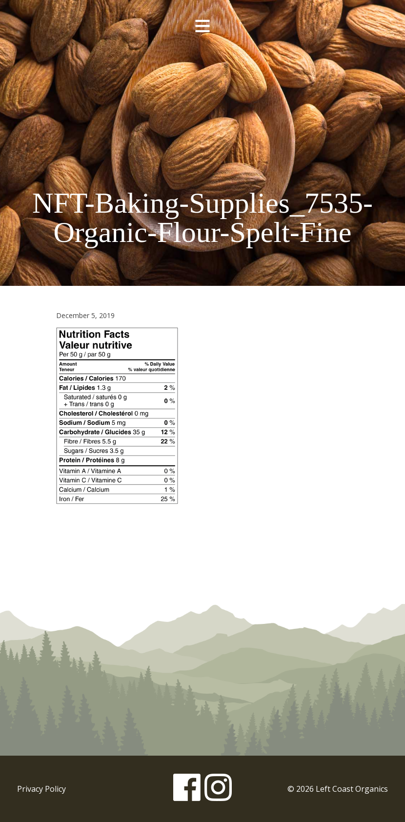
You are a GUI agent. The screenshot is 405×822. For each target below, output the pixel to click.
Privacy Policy (41, 788)
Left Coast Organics (202, 104)
